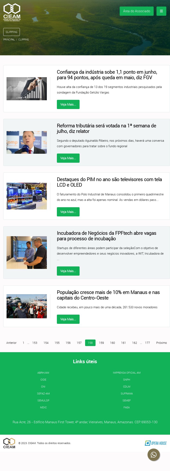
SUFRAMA (127, 393)
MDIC (43, 407)
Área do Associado (136, 11)
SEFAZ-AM (43, 393)
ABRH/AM (43, 372)
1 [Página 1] (23, 343)
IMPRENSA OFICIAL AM (127, 372)
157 (79, 343)
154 (46, 343)
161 (123, 343)
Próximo (161, 343)
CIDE (43, 379)
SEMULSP (43, 400)
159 (101, 343)
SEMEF (127, 400)
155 (57, 343)
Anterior (11, 343)
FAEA (127, 407)
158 (90, 343)
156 (68, 343)
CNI (43, 386)
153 (34, 343)
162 (134, 343)
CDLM (126, 386)
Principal (9, 39)
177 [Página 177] (147, 343)
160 (112, 343)
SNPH (126, 379)
